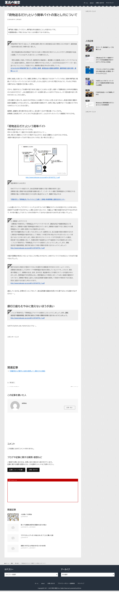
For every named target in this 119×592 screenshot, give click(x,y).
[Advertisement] (21, 350)
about (43, 584)
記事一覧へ (69, 409)
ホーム (36, 584)
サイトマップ (81, 584)
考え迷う (19, 19)
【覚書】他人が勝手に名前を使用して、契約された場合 (27, 371)
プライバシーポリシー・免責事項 (66, 584)
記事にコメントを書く (16, 471)
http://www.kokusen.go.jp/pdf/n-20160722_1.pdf (43, 177)
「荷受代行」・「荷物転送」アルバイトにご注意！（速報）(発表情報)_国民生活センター (38, 199)
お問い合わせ (33, 471)
